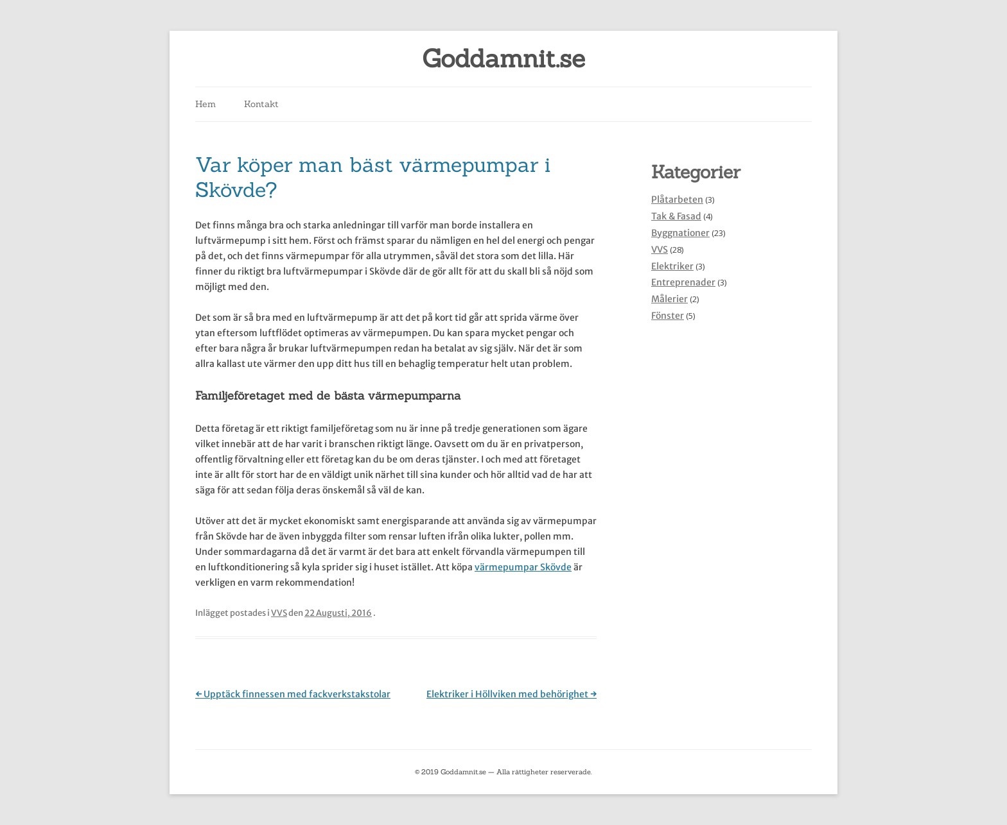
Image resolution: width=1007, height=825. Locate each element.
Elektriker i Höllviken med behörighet (511, 694)
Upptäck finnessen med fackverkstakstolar (292, 694)
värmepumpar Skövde (523, 567)
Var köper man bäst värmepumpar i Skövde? (372, 176)
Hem (205, 104)
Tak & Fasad (676, 216)
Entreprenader (683, 282)
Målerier (669, 299)
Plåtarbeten (677, 199)
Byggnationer (680, 233)
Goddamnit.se (503, 58)
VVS (279, 613)
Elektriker (672, 266)
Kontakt (261, 104)
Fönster (667, 315)
